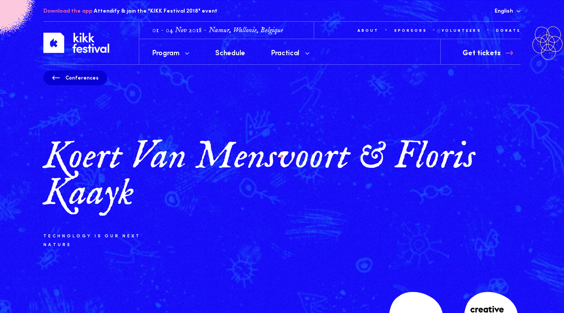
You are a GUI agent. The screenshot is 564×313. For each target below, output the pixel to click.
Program (170, 52)
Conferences (75, 77)
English (508, 10)
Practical (290, 52)
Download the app (67, 10)
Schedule (230, 52)
